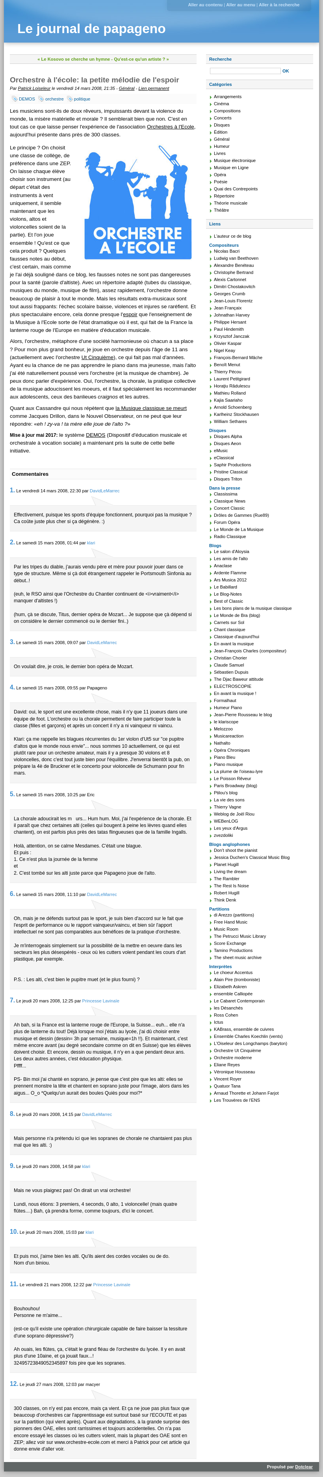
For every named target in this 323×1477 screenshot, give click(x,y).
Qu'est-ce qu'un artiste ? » (141, 59)
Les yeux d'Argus (230, 828)
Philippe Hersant (230, 322)
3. (12, 642)
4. (12, 687)
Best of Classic (228, 601)
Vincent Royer (227, 1079)
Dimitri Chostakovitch (234, 286)
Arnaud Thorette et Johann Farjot (246, 1093)
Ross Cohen (226, 1015)
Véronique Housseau (234, 1071)
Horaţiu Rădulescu (232, 386)
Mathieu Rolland (230, 393)
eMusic (221, 450)
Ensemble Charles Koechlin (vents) (248, 1036)
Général (127, 88)
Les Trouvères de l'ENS (237, 1100)
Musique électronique (235, 160)
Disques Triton (228, 479)
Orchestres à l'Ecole (170, 127)
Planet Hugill (226, 864)
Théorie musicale (230, 203)
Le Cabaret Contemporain (239, 1000)
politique (82, 99)
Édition (220, 132)
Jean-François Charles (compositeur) (250, 650)
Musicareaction (228, 736)
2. (12, 542)
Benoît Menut (227, 364)
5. (12, 794)
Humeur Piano (228, 707)
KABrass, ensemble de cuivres (244, 1029)
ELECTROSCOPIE (232, 686)
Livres (220, 153)
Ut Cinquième (97, 357)
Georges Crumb (229, 293)
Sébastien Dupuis (231, 672)
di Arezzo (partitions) (234, 915)
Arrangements (227, 96)
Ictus (218, 1022)
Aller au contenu (205, 4)
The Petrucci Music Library (240, 936)
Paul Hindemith (229, 329)
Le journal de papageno (91, 28)
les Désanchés (228, 1008)
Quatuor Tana (227, 1086)
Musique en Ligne (231, 167)
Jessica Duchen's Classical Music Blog (252, 857)
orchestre (54, 99)
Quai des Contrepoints (236, 188)
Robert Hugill (226, 892)
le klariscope (226, 721)
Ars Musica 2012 (230, 579)
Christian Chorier (230, 658)
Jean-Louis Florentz (233, 300)
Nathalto (222, 743)
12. (14, 1383)
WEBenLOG (226, 821)
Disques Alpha (228, 436)
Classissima (226, 494)
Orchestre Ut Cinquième (237, 1050)
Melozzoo (223, 728)
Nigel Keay (224, 350)
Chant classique (229, 629)
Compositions (227, 110)
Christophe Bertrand (233, 272)
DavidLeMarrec (105, 490)
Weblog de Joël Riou (234, 814)
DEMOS (27, 99)
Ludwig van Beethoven (236, 258)
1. (12, 490)
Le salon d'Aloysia (231, 551)
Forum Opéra (227, 522)
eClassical (224, 457)
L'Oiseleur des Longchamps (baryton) (250, 1043)
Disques (222, 125)
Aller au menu (240, 4)
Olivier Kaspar (227, 343)
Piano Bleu (224, 757)
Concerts (223, 117)
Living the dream (230, 871)
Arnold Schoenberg (233, 407)
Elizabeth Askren (230, 986)
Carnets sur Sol (229, 622)
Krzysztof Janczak (231, 336)
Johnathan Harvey (232, 315)
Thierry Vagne (227, 807)
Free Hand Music (230, 922)
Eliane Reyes (227, 1064)
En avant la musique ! (235, 693)
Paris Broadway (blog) (235, 785)
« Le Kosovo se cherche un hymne (73, 59)
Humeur (222, 146)
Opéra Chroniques (232, 750)
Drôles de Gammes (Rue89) (241, 515)
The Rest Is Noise (231, 885)
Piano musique (228, 764)
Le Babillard (225, 587)
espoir (130, 314)
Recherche (220, 59)
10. (14, 1231)
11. (14, 1284)
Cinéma (221, 103)
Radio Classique (230, 536)
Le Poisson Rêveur (232, 778)
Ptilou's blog (226, 792)
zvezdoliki (223, 835)
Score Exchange (230, 943)
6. (12, 893)
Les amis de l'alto (231, 558)
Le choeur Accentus (233, 972)
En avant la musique (234, 643)
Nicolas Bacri (226, 251)
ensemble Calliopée (233, 993)
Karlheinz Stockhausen (236, 414)
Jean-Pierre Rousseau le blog (243, 714)
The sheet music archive (238, 957)
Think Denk (225, 900)
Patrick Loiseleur (34, 88)
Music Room (226, 929)
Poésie (220, 181)
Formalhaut (225, 700)
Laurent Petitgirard (232, 378)
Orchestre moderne (233, 1057)
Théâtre (221, 210)
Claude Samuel (229, 665)
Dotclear (304, 1466)
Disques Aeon (227, 443)
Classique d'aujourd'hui (236, 636)
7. (12, 1000)
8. (12, 1113)
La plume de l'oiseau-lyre (238, 771)
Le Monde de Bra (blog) (237, 615)
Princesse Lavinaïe (100, 1000)
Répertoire (224, 196)
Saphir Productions (232, 464)
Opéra (220, 174)
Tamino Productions (233, 950)
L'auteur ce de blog (232, 236)
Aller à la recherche (279, 4)
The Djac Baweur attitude (239, 679)
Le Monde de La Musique (239, 529)
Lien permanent (154, 88)
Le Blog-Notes (228, 594)
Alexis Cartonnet (230, 279)
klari (91, 542)
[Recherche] (245, 71)
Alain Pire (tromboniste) (237, 979)
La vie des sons (229, 799)
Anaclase (223, 565)
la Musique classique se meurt (151, 408)
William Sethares (230, 421)
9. (12, 1165)
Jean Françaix (227, 307)
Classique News (229, 501)
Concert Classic (229, 508)
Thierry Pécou (227, 371)
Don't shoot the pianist (235, 850)
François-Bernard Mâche (238, 357)
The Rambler (226, 878)
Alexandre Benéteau (234, 265)
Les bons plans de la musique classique (253, 608)
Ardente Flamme (230, 572)
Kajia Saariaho (228, 400)
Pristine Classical (230, 471)
